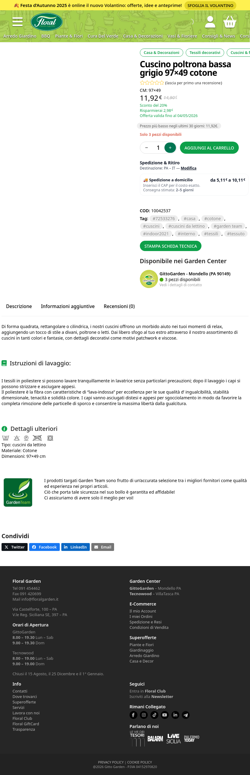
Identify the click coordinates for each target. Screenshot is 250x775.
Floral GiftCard (25, 723)
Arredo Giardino (19, 36)
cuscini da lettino (188, 226)
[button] (17, 21)
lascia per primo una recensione (194, 82)
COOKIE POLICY (139, 762)
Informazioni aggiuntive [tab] (68, 306)
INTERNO (188, 234)
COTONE (214, 218)
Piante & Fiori (69, 36)
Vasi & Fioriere (182, 36)
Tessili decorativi (205, 52)
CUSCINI (153, 226)
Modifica (189, 168)
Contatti (19, 691)
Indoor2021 (157, 234)
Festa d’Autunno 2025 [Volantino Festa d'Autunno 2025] (43, 5)
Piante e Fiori (142, 644)
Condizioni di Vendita (149, 627)
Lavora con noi (25, 713)
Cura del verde (103, 36)
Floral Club (22, 718)
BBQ (45, 36)
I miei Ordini (141, 616)
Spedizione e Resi (146, 622)
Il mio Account (143, 611)
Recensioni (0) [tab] (119, 306)
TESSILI (212, 234)
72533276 (165, 218)
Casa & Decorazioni (143, 36)
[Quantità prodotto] (158, 148)
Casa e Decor (142, 661)
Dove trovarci (24, 696)
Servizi (18, 707)
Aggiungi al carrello (209, 148)
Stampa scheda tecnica (170, 246)
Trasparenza (23, 729)
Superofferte (24, 702)
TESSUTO (237, 234)
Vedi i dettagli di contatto (181, 284)
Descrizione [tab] (19, 306)
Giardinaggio (142, 650)
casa (191, 218)
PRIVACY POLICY (110, 762)
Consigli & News (218, 36)
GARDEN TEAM (229, 226)
